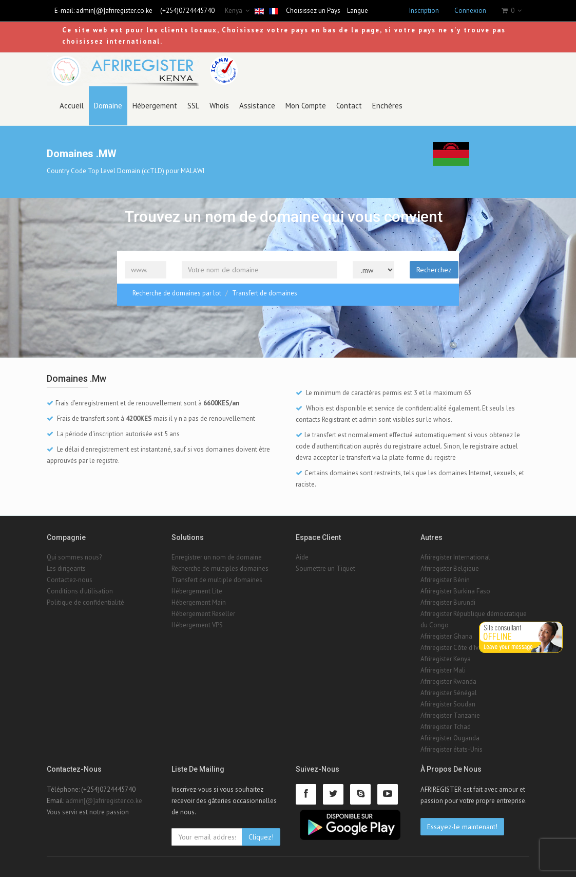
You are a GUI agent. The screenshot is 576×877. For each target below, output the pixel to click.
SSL (193, 105)
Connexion (470, 10)
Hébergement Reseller (203, 613)
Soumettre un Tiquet (325, 568)
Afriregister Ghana (446, 636)
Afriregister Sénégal (448, 692)
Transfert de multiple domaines (216, 579)
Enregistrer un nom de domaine (216, 557)
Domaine (108, 105)
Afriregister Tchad (445, 726)
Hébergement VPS (197, 625)
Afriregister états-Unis (451, 749)
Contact (349, 105)
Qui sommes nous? (74, 557)
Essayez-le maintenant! (462, 826)
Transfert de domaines (264, 293)
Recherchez (434, 269)
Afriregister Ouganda (449, 738)
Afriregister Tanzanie (450, 715)
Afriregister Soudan (447, 704)
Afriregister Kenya (445, 659)
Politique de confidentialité (85, 602)
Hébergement (154, 105)
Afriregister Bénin (445, 579)
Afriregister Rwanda (448, 681)
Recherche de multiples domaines (219, 568)
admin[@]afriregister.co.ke (114, 10)
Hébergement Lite (196, 591)
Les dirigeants (66, 568)
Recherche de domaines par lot (176, 293)
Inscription (424, 10)
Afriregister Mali (443, 670)
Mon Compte (305, 105)
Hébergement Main (198, 602)
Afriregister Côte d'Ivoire (455, 647)
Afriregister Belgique (449, 568)
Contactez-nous (69, 579)
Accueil (72, 105)
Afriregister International (455, 557)
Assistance (257, 105)
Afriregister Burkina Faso (455, 591)
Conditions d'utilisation (80, 591)
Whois (219, 105)
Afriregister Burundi (447, 602)
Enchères (387, 105)
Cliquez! (261, 837)
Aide (302, 557)
